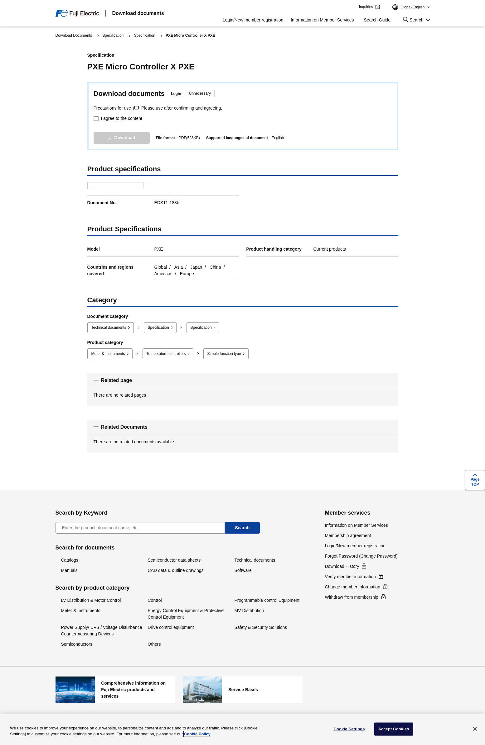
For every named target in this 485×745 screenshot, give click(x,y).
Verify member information (350, 576)
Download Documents (74, 35)
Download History (342, 566)
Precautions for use (112, 108)
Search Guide (377, 19)
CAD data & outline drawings (176, 570)
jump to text (352, 7)
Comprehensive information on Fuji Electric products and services (115, 690)
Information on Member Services (322, 19)
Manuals (69, 570)
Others (154, 644)
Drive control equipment (171, 627)
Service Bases (243, 690)
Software (243, 570)
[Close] (475, 729)
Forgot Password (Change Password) (361, 556)
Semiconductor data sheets (174, 560)
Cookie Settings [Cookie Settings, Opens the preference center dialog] (349, 729)
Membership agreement (348, 535)
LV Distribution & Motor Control (91, 600)
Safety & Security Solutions (261, 627)
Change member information (352, 586)
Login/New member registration (253, 19)
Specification (113, 35)
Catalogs (69, 560)
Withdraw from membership (351, 597)
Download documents (138, 13)
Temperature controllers (166, 353)
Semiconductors (76, 644)
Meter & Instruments (108, 353)
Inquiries (366, 7)
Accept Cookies (393, 729)
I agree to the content (121, 118)
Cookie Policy (197, 734)
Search (411, 21)
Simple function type (224, 353)
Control (155, 600)
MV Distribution (249, 610)
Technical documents (108, 327)
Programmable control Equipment (267, 600)
